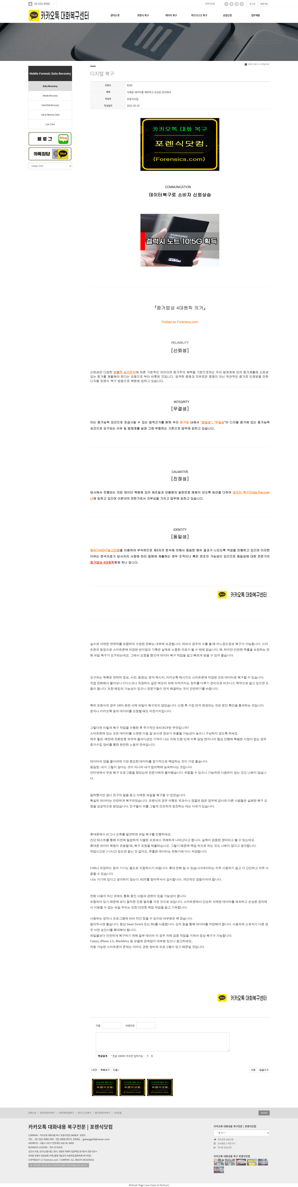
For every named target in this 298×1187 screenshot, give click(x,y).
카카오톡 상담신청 (223, 1139)
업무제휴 (255, 15)
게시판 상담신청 (222, 1147)
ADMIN (264, 1112)
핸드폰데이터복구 (102, 1112)
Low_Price (50, 124)
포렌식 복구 (143, 15)
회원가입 (264, 4)
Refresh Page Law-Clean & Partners (149, 1185)
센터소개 (114, 15)
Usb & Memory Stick (50, 114)
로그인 (252, 4)
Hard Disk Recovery (50, 105)
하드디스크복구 (84, 1112)
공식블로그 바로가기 (224, 1143)
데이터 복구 (171, 15)
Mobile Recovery (50, 95)
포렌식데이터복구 (47, 1112)
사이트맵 (117, 1112)
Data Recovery (50, 86)
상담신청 (227, 15)
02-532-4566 (42, 4)
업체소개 (32, 1112)
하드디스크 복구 (199, 15)
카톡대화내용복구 (66, 1112)
